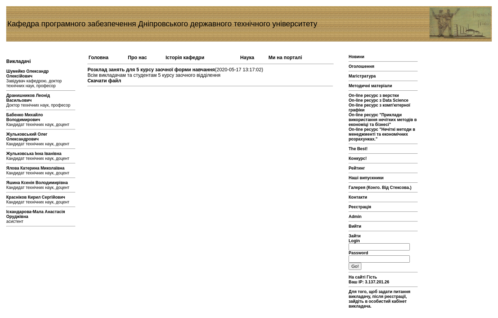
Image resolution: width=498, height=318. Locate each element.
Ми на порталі (285, 57)
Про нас (137, 57)
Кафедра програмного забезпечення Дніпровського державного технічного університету (162, 23)
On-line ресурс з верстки (374, 95)
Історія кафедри (185, 57)
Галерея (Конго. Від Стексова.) (380, 187)
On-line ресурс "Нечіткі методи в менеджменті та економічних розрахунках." (382, 134)
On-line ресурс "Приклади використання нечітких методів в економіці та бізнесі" (383, 119)
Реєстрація (360, 207)
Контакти (358, 197)
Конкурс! (358, 158)
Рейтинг (357, 168)
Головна (99, 57)
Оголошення (361, 66)
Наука (247, 57)
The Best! (358, 148)
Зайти (355, 236)
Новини (356, 56)
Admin (355, 216)
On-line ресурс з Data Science (378, 100)
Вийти (355, 226)
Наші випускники (366, 177)
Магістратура (362, 76)
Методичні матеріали (370, 85)
